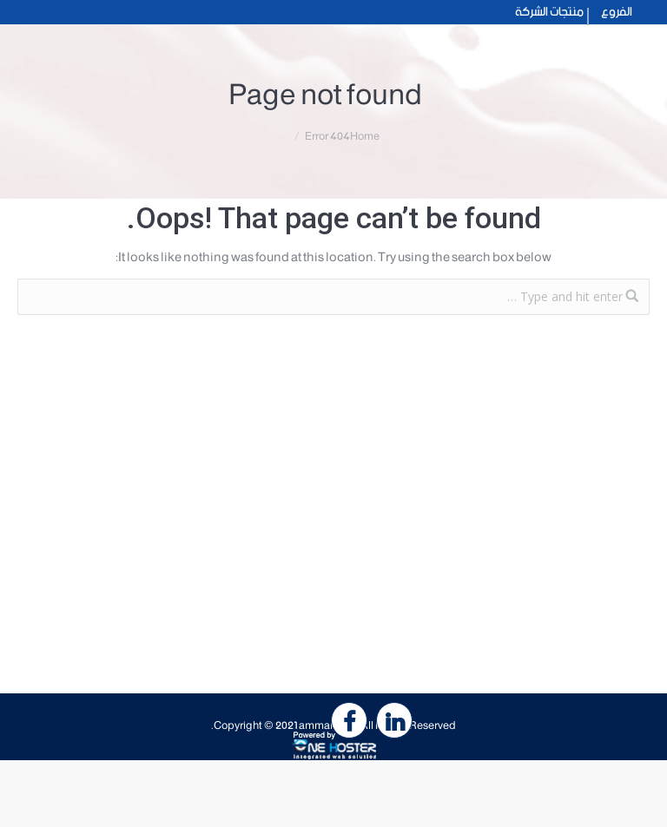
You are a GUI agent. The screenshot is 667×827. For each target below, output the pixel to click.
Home (365, 136)
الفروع (616, 12)
